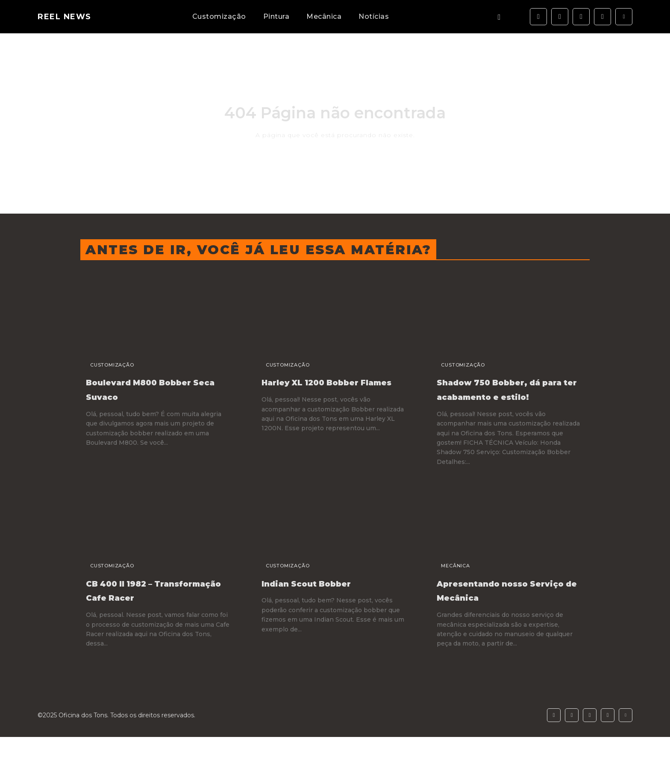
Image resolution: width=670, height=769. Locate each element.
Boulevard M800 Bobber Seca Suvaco (149, 389)
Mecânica (448, 580)
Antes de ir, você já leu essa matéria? (258, 250)
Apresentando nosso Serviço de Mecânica (500, 604)
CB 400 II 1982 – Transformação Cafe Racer (149, 611)
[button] (499, 17)
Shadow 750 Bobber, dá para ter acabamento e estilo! (509, 396)
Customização (105, 365)
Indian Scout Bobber (324, 597)
